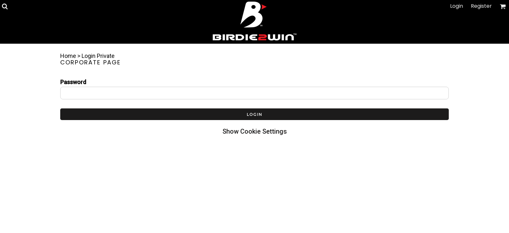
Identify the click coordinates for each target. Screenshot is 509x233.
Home (68, 55)
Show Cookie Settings (254, 131)
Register (481, 6)
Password (73, 82)
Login (456, 6)
